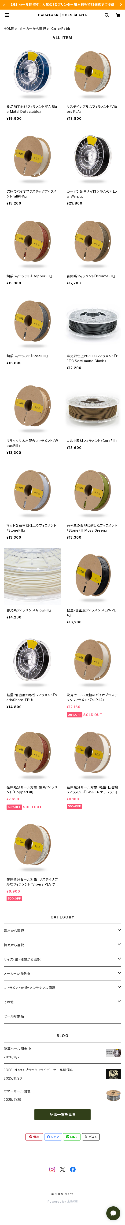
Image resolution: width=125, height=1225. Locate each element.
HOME (9, 29)
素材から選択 (14, 931)
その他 (9, 1002)
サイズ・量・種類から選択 (22, 959)
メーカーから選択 (32, 29)
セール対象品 (14, 1016)
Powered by (62, 1201)
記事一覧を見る (62, 1114)
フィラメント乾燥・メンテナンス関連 (29, 988)
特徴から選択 (14, 945)
